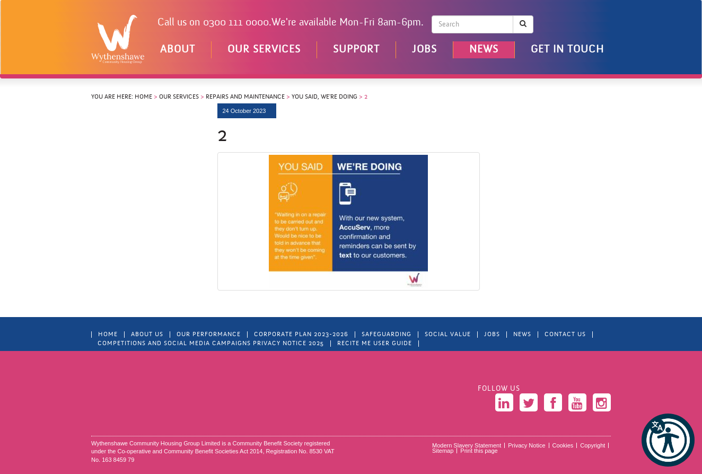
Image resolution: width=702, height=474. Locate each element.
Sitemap (442, 450)
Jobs (424, 50)
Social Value (448, 334)
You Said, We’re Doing (324, 97)
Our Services (264, 50)
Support (356, 50)
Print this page (478, 450)
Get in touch (567, 50)
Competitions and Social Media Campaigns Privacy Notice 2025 (211, 343)
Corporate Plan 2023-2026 (301, 334)
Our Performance (209, 334)
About (177, 50)
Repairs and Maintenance (245, 97)
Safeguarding (386, 334)
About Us (147, 334)
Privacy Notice (526, 445)
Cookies (563, 445)
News (483, 50)
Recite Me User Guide (374, 343)
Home (143, 97)
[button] (668, 440)
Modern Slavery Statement (466, 445)
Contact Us (565, 334)
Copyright (592, 445)
